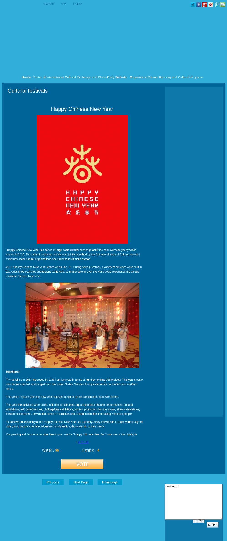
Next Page (81, 482)
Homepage (110, 482)
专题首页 (48, 4)
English (77, 3)
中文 (63, 4)
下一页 (84, 442)
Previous (53, 482)
